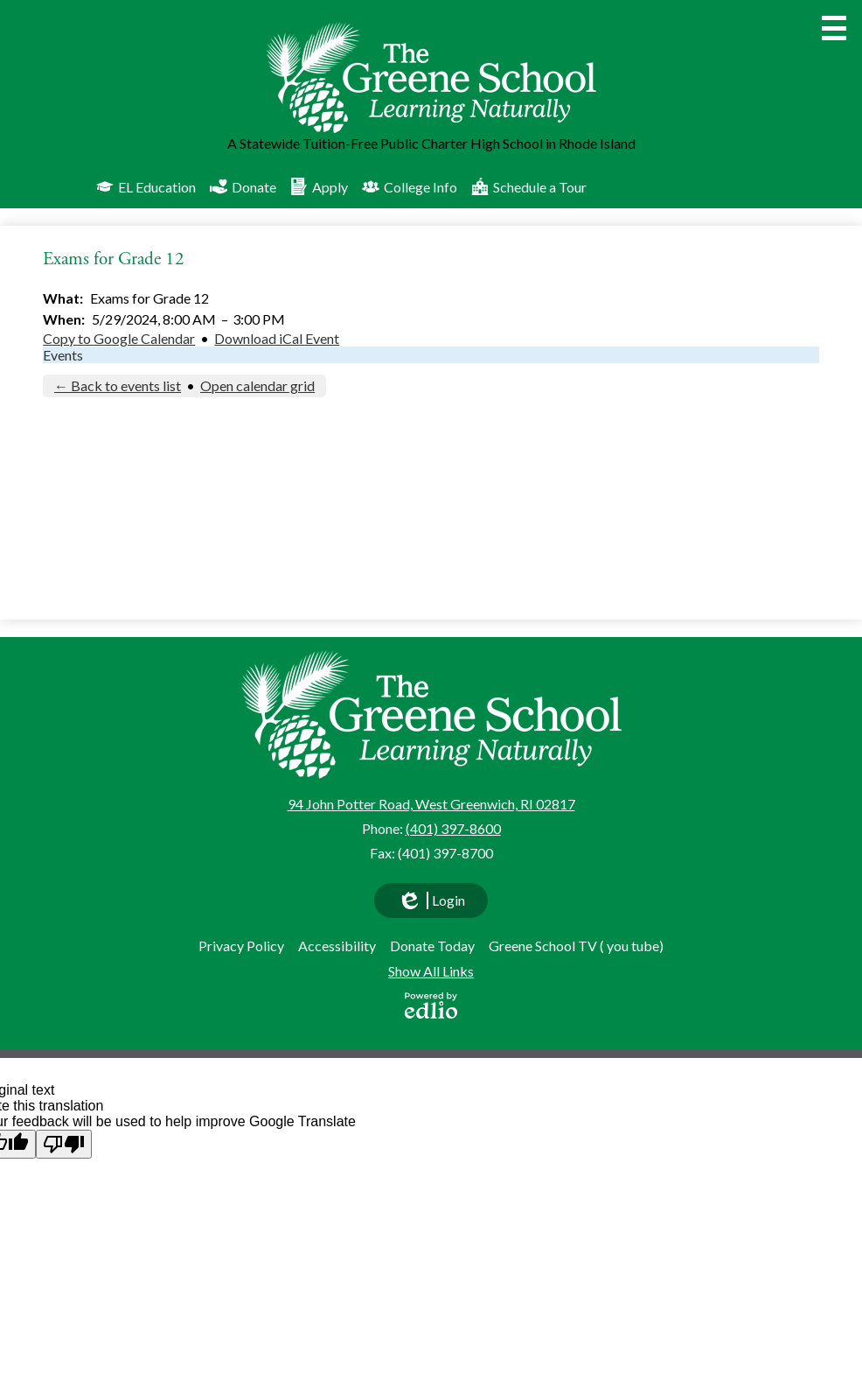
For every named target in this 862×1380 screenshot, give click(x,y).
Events (63, 355)
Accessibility (337, 945)
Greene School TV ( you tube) (576, 945)
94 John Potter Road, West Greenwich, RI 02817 (431, 803)
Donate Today (432, 945)
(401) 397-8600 (453, 828)
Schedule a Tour (529, 186)
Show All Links (431, 971)
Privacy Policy (241, 945)
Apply (319, 186)
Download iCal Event (276, 338)
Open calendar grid (257, 385)
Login (431, 905)
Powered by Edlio (431, 1005)
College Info (409, 186)
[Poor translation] (64, 1144)
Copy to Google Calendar (119, 338)
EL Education (146, 186)
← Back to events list (117, 385)
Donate (243, 186)
